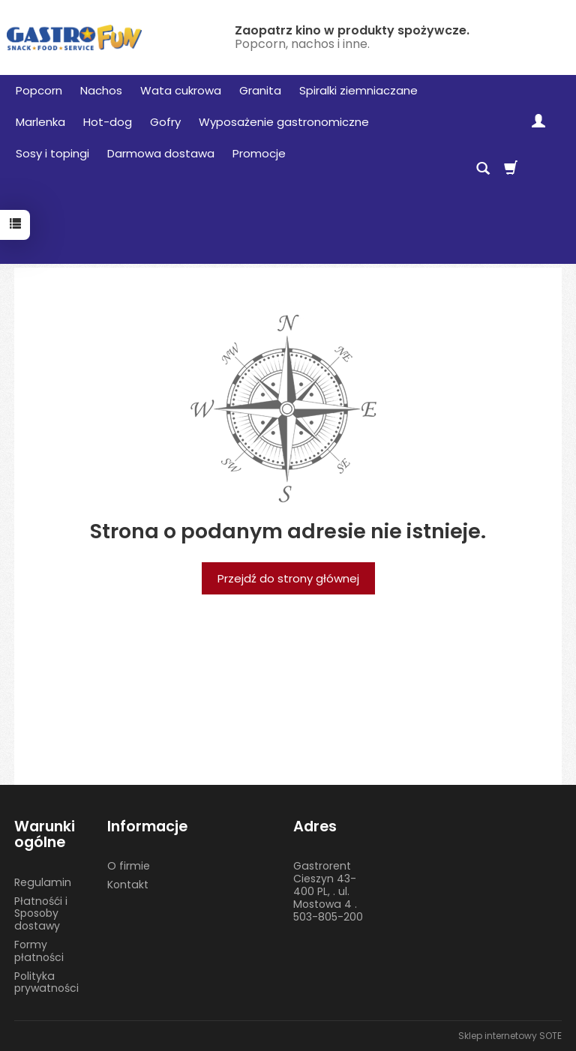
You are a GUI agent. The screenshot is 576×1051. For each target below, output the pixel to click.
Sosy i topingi (52, 153)
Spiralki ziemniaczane (358, 90)
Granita (260, 90)
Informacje (147, 826)
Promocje (259, 153)
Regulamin (42, 882)
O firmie (128, 865)
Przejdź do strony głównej (288, 578)
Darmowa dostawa (160, 153)
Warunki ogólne (44, 835)
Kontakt (127, 884)
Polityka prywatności (46, 982)
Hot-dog (107, 122)
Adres (315, 826)
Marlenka (40, 122)
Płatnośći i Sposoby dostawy (41, 914)
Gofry (165, 122)
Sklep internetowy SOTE (510, 1035)
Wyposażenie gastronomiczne (284, 122)
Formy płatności (39, 951)
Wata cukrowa (180, 90)
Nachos (101, 90)
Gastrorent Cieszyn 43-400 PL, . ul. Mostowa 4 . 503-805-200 (328, 891)
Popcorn (39, 90)
